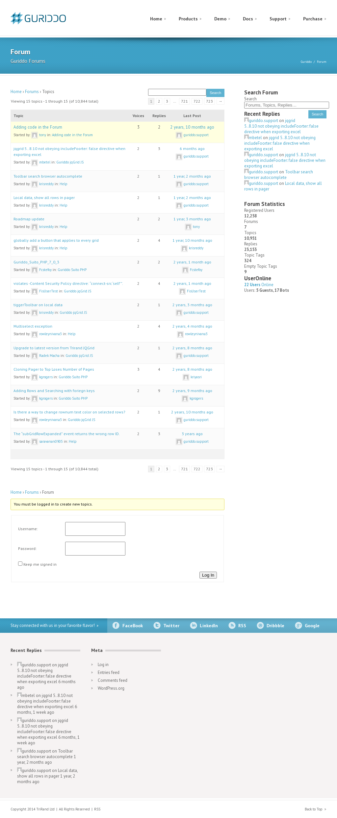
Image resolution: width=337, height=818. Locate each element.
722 (197, 101)
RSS (242, 626)
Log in (103, 664)
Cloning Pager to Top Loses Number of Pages (53, 369)
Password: (27, 548)
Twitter (171, 626)
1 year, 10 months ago (192, 240)
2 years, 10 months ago (192, 127)
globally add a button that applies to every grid (56, 240)
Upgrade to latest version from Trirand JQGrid (53, 347)
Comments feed (112, 680)
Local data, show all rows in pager (44, 197)
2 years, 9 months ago (192, 390)
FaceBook (132, 626)
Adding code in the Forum (37, 127)
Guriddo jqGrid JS (70, 162)
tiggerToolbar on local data (38, 304)
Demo (220, 19)
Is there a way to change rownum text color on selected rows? (69, 411)
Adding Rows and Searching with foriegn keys (54, 390)
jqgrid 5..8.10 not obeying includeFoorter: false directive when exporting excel (281, 126)
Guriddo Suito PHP (72, 269)
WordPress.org (111, 688)
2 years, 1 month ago (192, 262)
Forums (32, 91)
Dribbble (275, 626)
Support (278, 19)
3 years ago (192, 433)
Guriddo (306, 62)
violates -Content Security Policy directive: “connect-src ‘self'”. (68, 283)
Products (188, 19)
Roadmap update (28, 218)
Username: (28, 528)
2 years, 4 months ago (192, 326)
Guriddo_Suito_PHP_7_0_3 (36, 262)
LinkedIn (209, 626)
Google (312, 626)
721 (184, 101)
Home (156, 19)
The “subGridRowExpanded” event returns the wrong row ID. (66, 433)
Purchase (313, 19)
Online (258, 284)
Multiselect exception (32, 326)
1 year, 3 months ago (192, 218)
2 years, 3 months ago (192, 304)
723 (209, 101)
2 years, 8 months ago (192, 347)
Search (250, 99)
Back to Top (314, 809)
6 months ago (192, 148)
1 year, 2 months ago (192, 176)
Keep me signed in (40, 564)
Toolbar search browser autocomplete (47, 176)
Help (63, 184)
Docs (248, 19)
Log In (208, 575)
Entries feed (108, 672)
